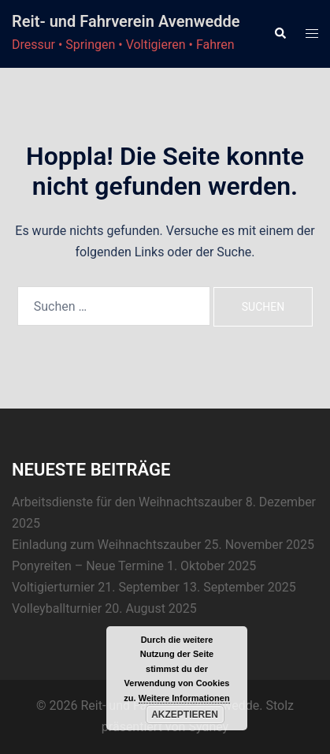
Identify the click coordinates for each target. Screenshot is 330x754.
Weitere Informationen (184, 698)
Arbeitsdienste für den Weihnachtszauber (127, 502)
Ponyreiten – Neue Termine (88, 565)
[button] (279, 34)
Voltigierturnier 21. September (96, 587)
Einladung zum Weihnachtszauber (107, 544)
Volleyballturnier (57, 608)
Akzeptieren (184, 714)
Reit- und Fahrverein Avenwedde (125, 21)
